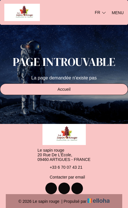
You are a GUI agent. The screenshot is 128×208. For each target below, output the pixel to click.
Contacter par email (64, 177)
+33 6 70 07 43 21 (62, 167)
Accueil (64, 89)
